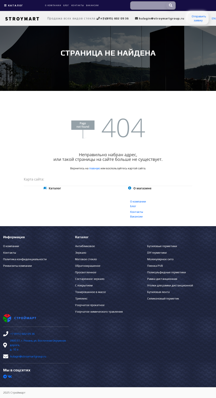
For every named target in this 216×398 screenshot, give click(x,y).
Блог (133, 206)
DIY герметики (157, 252)
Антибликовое (85, 246)
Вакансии (136, 216)
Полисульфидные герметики (166, 272)
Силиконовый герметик (163, 298)
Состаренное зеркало (89, 278)
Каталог (13, 5)
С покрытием (84, 285)
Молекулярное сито (160, 259)
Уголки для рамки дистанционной (170, 285)
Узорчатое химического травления (99, 311)
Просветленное (85, 272)
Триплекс (81, 298)
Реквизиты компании (17, 265)
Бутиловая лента (158, 292)
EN (214, 18)
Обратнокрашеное (87, 265)
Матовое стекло (86, 259)
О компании (138, 201)
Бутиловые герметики (162, 246)
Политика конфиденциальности (25, 259)
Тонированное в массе (90, 292)
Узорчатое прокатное (90, 305)
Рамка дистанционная (162, 278)
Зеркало (80, 252)
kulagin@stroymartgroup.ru (28, 356)
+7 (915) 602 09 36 (22, 333)
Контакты (136, 211)
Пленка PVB (155, 265)
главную (94, 168)
